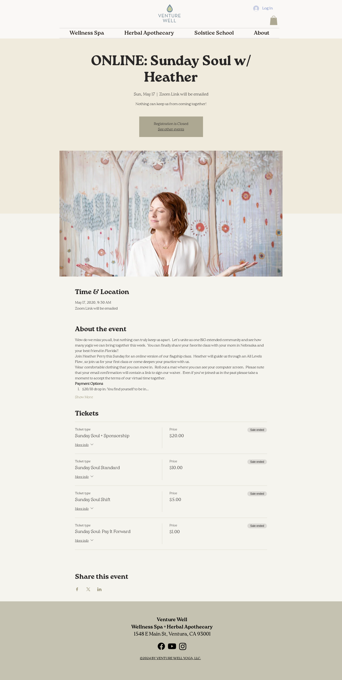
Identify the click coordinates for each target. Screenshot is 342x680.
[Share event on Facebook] (77, 589)
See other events (171, 129)
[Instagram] (183, 646)
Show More (84, 397)
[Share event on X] (88, 589)
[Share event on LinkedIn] (99, 589)
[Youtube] (172, 646)
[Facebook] (161, 646)
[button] (274, 20)
